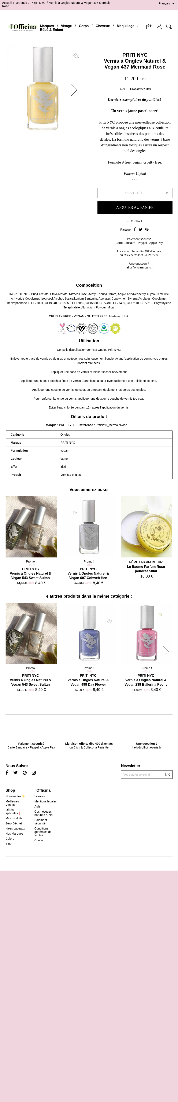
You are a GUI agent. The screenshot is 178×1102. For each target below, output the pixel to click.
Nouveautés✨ (15, 796)
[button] (75, 90)
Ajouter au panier (135, 207)
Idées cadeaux (15, 828)
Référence (86, 425)
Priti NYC (114, 349)
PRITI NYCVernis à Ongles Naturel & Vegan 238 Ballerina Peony (146, 680)
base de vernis (79, 372)
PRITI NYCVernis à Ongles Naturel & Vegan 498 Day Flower (88, 680)
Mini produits (13, 818)
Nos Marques (14, 833)
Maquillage (125, 26)
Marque (51, 425)
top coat (79, 389)
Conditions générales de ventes (43, 832)
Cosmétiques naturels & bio (43, 813)
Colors (9, 838)
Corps (84, 26)
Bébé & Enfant (51, 30)
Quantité (132, 192)
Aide (37, 806)
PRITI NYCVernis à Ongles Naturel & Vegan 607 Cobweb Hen (88, 573)
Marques (47, 26)
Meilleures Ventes (12, 803)
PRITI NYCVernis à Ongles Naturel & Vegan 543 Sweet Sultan (30, 573)
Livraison (40, 796)
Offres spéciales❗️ (13, 811)
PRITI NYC (135, 55)
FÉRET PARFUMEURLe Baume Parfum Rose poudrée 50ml (146, 566)
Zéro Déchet (13, 823)
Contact (39, 840)
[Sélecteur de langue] (167, 3)
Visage (66, 26)
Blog (8, 843)
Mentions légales (45, 801)
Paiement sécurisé (40, 821)
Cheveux (103, 26)
